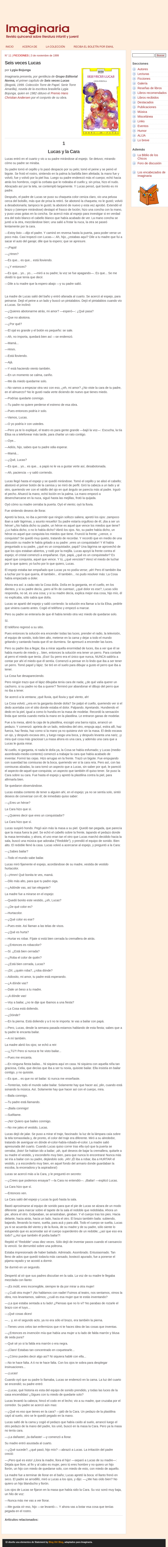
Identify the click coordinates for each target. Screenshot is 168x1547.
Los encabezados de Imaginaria (151, 174)
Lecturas (143, 74)
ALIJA (142, 135)
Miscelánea (145, 116)
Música (142, 111)
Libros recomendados (152, 93)
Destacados (146, 102)
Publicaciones (147, 107)
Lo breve (143, 140)
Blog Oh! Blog (56, 1542)
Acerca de (29, 46)
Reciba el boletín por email (94, 46)
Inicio (10, 46)
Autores (143, 69)
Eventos (143, 126)
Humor (142, 130)
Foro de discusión (150, 163)
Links (141, 121)
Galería (142, 83)
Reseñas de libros (150, 88)
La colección (55, 46)
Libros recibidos (148, 97)
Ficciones (144, 78)
